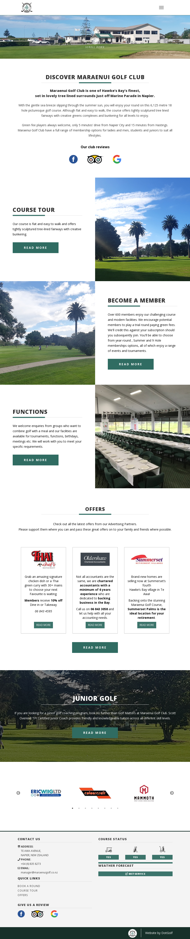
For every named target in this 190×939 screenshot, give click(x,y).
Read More (35, 248)
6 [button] (105, 808)
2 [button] (79, 808)
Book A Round (29, 886)
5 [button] (98, 808)
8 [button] (118, 808)
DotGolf (167, 933)
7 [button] (111, 808)
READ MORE (43, 625)
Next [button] (172, 793)
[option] (95, 37)
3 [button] (85, 808)
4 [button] (92, 808)
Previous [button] (18, 793)
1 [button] (72, 808)
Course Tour (28, 890)
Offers (23, 895)
